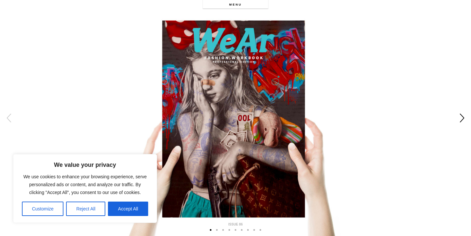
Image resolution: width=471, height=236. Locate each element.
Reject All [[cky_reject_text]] (85, 208)
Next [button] (462, 118)
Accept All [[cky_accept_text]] (128, 208)
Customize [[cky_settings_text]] (43, 208)
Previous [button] (9, 118)
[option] (235, 118)
